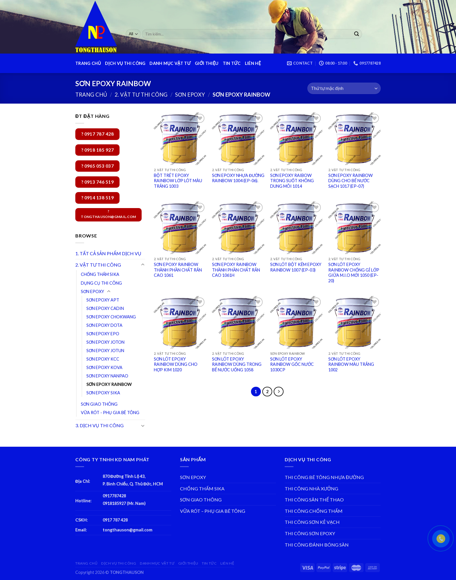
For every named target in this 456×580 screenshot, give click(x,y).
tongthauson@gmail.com (127, 529)
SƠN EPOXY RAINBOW (109, 384)
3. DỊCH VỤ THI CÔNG (99, 425)
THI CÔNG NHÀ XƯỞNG (311, 488)
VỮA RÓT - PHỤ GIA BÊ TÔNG (110, 412)
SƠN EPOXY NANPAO (107, 375)
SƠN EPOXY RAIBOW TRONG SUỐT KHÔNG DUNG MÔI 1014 (292, 181)
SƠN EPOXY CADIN (105, 308)
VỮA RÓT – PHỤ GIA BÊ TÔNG (212, 511)
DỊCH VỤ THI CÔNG (125, 63)
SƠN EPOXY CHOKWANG (111, 316)
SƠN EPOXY (190, 94)
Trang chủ (91, 94)
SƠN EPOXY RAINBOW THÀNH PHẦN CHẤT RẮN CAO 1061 (178, 270)
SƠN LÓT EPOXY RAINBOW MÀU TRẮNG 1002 (351, 364)
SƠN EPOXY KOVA (104, 367)
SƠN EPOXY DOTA (104, 325)
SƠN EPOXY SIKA (103, 392)
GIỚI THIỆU (206, 63)
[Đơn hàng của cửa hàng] (344, 88)
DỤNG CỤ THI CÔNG (101, 283)
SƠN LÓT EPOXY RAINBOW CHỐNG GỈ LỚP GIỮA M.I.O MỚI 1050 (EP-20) (353, 272)
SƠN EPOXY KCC (102, 358)
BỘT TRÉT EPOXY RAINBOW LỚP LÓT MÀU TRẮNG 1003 (178, 181)
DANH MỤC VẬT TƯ (170, 63)
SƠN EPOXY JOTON (105, 342)
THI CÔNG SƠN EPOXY (310, 533)
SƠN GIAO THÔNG (99, 404)
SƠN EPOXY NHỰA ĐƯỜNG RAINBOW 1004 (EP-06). (238, 178)
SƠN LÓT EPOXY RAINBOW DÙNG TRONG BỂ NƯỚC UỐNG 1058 (236, 364)
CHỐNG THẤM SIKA (100, 274)
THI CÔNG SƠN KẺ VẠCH (312, 522)
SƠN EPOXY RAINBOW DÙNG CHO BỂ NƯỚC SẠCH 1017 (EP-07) (350, 181)
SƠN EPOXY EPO (102, 333)
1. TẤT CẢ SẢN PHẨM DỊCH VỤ (108, 253)
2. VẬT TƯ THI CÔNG (141, 94)
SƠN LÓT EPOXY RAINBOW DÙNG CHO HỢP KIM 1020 (175, 364)
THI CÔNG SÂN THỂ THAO (314, 499)
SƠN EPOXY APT (102, 299)
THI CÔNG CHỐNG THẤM (314, 511)
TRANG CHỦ (88, 63)
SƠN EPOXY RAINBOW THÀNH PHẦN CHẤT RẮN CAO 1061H (236, 270)
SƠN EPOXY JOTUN (105, 350)
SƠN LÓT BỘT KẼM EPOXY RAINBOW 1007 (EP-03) (295, 267)
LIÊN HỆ (253, 63)
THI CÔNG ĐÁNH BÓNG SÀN (317, 544)
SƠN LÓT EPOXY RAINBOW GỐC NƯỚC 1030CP (292, 364)
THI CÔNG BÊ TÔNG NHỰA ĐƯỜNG (324, 477)
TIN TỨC (232, 63)
